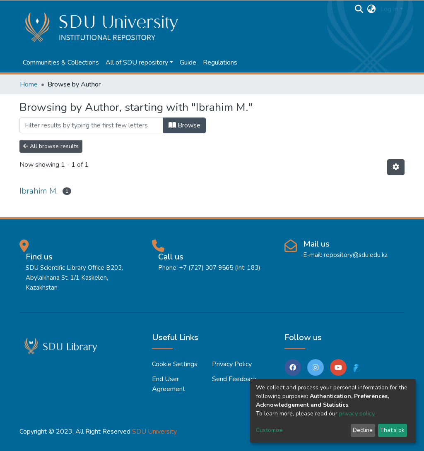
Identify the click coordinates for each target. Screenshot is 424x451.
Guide (188, 62)
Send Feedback (234, 379)
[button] (371, 9)
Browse (184, 125)
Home (29, 84)
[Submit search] (359, 9)
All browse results (51, 146)
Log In (389, 9)
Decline (363, 430)
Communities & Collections (61, 62)
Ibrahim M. (38, 191)
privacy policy (356, 413)
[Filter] (91, 125)
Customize (269, 430)
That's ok (392, 430)
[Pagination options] (396, 167)
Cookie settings (175, 364)
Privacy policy (232, 364)
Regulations (220, 62)
